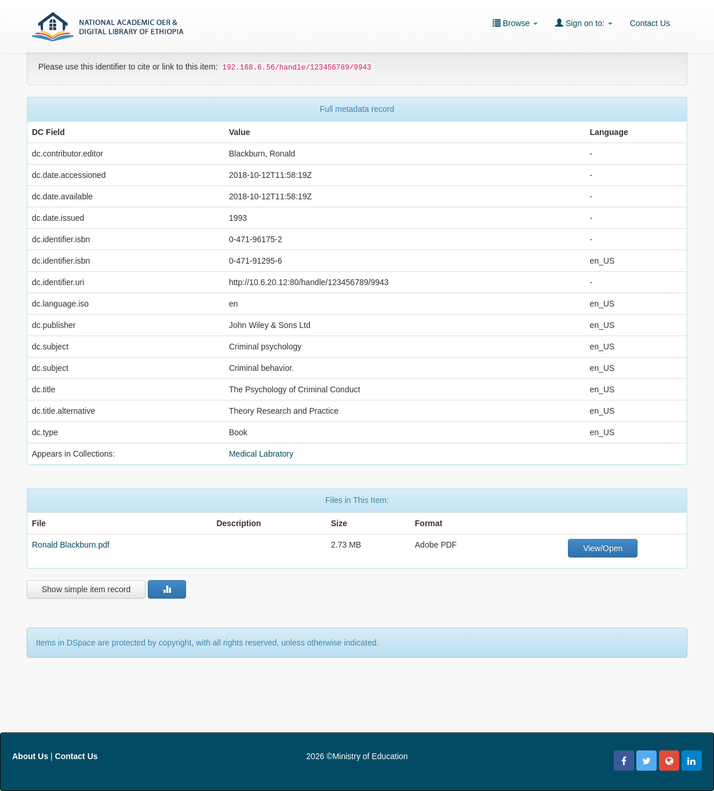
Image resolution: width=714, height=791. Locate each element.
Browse (515, 23)
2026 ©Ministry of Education (356, 756)
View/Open (602, 548)
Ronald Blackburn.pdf (71, 544)
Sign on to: (584, 23)
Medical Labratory (261, 453)
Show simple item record (86, 589)
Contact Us (650, 23)
